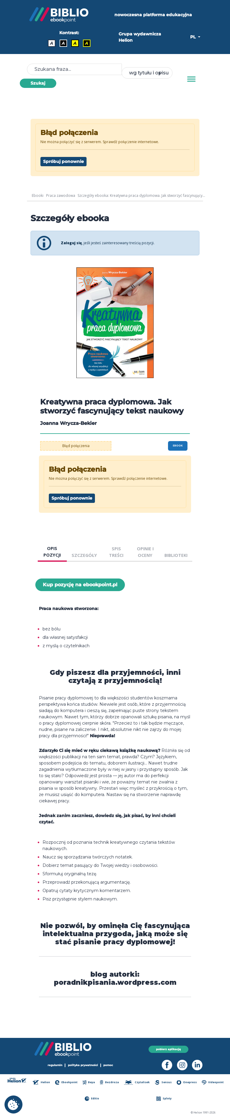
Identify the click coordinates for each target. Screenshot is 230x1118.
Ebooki (37, 195)
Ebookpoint (66, 1082)
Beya (89, 1082)
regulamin (55, 1065)
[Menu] (191, 79)
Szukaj (38, 83)
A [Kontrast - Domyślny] (51, 43)
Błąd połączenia (76, 445)
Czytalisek (137, 1082)
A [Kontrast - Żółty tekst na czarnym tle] (86, 43)
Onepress (187, 1082)
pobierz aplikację (168, 1049)
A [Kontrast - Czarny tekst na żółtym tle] (75, 43)
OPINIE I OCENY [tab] (145, 552)
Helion (41, 1082)
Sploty (164, 1098)
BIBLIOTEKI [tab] (175, 555)
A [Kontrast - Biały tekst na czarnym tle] (63, 43)
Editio (92, 1098)
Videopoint (213, 1082)
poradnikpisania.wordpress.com (115, 982)
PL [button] (193, 37)
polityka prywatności (83, 1065)
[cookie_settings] (13, 1104)
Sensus (163, 1082)
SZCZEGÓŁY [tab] (84, 555)
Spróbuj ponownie (63, 161)
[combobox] (147, 73)
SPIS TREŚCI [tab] (116, 552)
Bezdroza (109, 1082)
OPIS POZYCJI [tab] (52, 551)
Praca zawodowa (60, 195)
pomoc (108, 1065)
